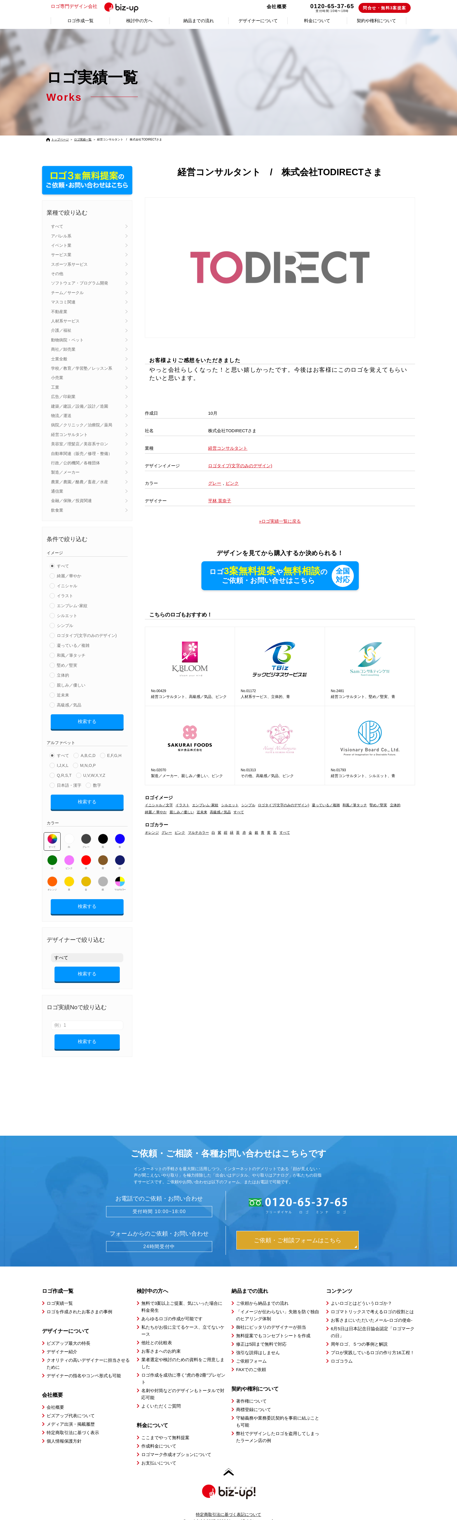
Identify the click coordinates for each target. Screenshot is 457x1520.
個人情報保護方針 (64, 1430)
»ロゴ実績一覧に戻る (280, 521)
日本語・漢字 (69, 783)
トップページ (60, 139)
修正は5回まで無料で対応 (261, 1333)
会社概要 (277, 6)
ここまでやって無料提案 (165, 1427)
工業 (55, 387)
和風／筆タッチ (71, 655)
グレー (86, 837)
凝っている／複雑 (73, 645)
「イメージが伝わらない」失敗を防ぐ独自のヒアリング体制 (277, 1305)
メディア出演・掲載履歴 (71, 1413)
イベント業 (61, 245)
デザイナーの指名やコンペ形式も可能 (84, 1365)
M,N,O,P (88, 763)
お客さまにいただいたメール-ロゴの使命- (371, 1309)
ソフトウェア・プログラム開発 (79, 283)
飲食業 (57, 510)
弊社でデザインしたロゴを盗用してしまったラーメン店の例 (277, 1427)
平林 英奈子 (219, 500)
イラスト (65, 595)
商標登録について (253, 1399)
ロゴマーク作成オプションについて (176, 1444)
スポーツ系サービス (69, 264)
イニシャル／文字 (159, 805)
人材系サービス (65, 321)
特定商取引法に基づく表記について (228, 1504)
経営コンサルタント (69, 434)
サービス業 (61, 254)
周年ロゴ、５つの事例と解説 (359, 1333)
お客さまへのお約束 (161, 1340)
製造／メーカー (65, 472)
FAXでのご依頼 (251, 1359)
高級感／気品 (69, 705)
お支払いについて (158, 1452)
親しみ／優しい (71, 685)
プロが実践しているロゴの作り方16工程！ (372, 1342)
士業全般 (59, 359)
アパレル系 (61, 236)
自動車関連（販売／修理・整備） (81, 453)
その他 (57, 273)
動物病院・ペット (67, 340)
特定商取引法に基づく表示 (73, 1422)
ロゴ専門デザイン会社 (98, 6)
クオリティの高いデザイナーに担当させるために (88, 1353)
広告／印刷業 (63, 396)
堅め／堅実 (67, 665)
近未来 (63, 695)
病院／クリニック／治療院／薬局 (81, 425)
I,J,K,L (62, 763)
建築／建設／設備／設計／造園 (79, 406)
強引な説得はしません (258, 1342)
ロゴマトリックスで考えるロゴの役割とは (372, 1301)
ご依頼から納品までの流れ (262, 1292)
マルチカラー (119, 879)
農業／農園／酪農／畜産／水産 (79, 482)
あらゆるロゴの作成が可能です (172, 1308)
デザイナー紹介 (62, 1341)
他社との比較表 (156, 1332)
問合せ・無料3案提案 (384, 8)
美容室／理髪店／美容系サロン (79, 444)
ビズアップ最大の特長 (68, 1332)
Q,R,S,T (64, 773)
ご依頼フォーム (251, 1350)
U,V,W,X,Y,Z (94, 773)
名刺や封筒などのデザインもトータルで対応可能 (182, 1384)
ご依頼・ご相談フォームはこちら (297, 1230)
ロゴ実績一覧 (83, 139)
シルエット (67, 615)
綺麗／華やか (69, 576)
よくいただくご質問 (161, 1395)
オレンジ (52, 879)
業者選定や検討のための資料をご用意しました (182, 1353)
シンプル (65, 625)
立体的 (63, 675)
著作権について (251, 1390)
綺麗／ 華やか (156, 812)
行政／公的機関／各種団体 (75, 463)
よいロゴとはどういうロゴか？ (361, 1292)
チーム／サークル (67, 292)
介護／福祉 (61, 330)
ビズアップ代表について (71, 1405)
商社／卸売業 (63, 349)
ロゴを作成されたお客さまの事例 (79, 1301)
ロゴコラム (342, 1350)
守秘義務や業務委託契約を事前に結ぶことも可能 (277, 1411)
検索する (87, 721)
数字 (97, 783)
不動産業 (59, 311)
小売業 (57, 377)
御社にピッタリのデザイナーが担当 (271, 1316)
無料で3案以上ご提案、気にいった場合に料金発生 (181, 1296)
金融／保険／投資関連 (71, 500)
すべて (57, 226)
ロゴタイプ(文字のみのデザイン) (87, 635)
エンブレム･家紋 (72, 605)
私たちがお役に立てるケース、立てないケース (182, 1320)
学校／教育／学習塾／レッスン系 (81, 368)
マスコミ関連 (63, 302)
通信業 (57, 491)
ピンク (69, 858)
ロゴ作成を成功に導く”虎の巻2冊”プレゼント (183, 1368)
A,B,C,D (88, 753)
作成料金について (158, 1435)
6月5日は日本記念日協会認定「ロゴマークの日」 (372, 1322)
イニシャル (67, 585)
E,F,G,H (114, 753)
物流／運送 (61, 415)
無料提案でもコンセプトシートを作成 (273, 1325)
